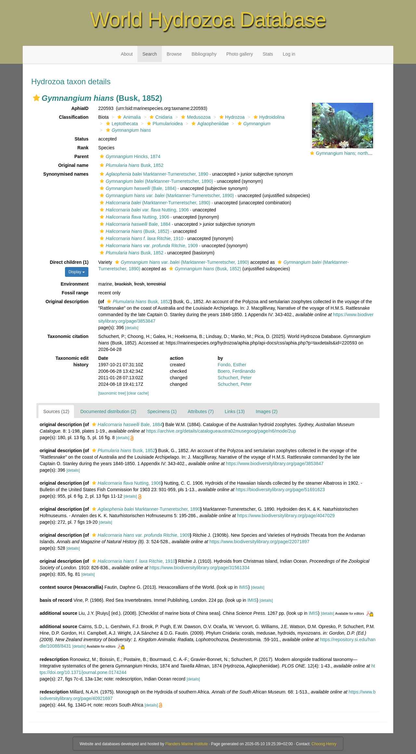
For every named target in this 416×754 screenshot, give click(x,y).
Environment (75, 284)
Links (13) (235, 411)
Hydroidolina (268, 117)
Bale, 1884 (134, 224)
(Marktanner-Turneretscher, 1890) (155, 181)
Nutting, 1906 (143, 209)
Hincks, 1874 (129, 156)
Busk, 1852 (130, 165)
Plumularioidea (164, 123)
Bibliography (203, 54)
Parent (81, 156)
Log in (289, 54)
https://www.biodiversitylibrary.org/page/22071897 (259, 541)
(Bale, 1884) (137, 188)
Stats (268, 54)
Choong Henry (323, 744)
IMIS (243, 587)
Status (82, 138)
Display (77, 272)
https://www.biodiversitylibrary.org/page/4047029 (286, 515)
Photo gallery (239, 54)
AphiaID (79, 108)
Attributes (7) (201, 411)
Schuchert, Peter (235, 377)
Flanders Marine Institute (186, 744)
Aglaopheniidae (209, 123)
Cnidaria (160, 117)
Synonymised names (65, 174)
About (127, 54)
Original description (67, 301)
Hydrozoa (231, 117)
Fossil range (75, 292)
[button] (36, 98)
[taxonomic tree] (112, 393)
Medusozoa (194, 117)
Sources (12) (56, 411)
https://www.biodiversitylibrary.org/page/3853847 (274, 463)
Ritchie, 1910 (140, 238)
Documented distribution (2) (108, 411)
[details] (131, 328)
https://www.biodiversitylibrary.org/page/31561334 (200, 567)
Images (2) (267, 411)
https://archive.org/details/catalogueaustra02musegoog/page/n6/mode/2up (221, 431)
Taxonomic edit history (72, 361)
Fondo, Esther (232, 364)
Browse (174, 54)
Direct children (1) (69, 262)
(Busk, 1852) (133, 231)
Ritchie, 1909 (148, 245)
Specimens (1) (161, 411)
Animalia (128, 117)
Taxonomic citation (68, 336)
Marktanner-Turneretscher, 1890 (153, 174)
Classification (73, 117)
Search (149, 54)
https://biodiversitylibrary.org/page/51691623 (280, 489)
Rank (82, 147)
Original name (73, 165)
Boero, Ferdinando (236, 371)
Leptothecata (121, 123)
